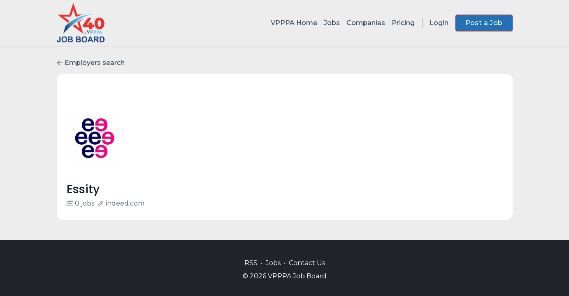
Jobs (332, 23)
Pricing (403, 23)
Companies (365, 23)
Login (439, 23)
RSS (251, 263)
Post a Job (484, 23)
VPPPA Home (294, 23)
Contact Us (307, 263)
